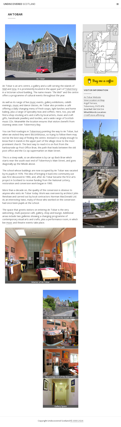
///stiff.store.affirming (94, 115)
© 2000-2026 (76, 420)
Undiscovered (19, 4)
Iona (14, 88)
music (33, 102)
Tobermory (71, 88)
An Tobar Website (92, 97)
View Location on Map (94, 100)
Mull (4, 88)
